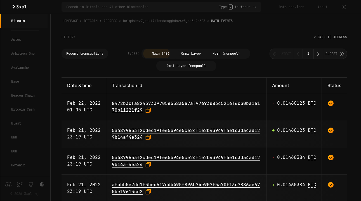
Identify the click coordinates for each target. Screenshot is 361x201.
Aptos (16, 39)
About (322, 7)
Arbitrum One (23, 53)
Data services (291, 7)
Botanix (18, 165)
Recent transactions (84, 53)
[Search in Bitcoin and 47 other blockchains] (142, 6)
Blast (16, 123)
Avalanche (20, 67)
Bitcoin (18, 21)
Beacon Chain (23, 95)
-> (254, 7)
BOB (14, 151)
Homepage (70, 21)
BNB (14, 137)
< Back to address (330, 37)
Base (15, 81)
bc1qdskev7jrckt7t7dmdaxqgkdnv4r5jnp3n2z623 (164, 21)
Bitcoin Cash (23, 109)
